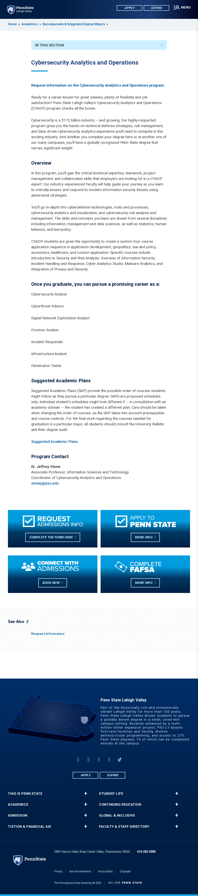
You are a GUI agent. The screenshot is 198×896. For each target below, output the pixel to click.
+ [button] (85, 793)
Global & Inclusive (117, 815)
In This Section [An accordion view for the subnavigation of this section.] (99, 45)
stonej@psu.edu (45, 483)
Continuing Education (120, 804)
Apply (129, 8)
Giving (156, 8)
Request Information (48, 634)
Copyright (125, 871)
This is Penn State (25, 794)
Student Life (111, 794)
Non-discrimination (80, 871)
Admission (17, 815)
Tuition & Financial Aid (29, 826)
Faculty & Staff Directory (124, 826)
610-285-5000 (146, 852)
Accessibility (105, 871)
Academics (29, 24)
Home (12, 24)
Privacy (58, 871)
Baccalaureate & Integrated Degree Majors (74, 24)
